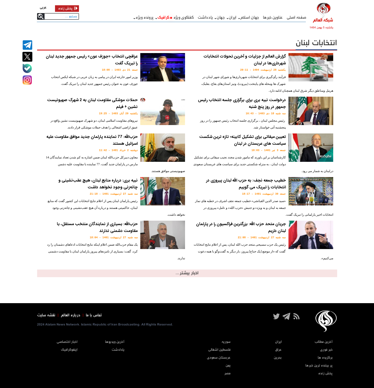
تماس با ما (94, 315)
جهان (221, 17)
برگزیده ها (325, 357)
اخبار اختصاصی (67, 342)
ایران (233, 17)
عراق (278, 350)
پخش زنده (325, 373)
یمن (228, 365)
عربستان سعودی (219, 357)
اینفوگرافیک (69, 350)
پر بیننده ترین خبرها (319, 365)
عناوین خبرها (273, 17)
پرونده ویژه (144, 17)
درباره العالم (70, 315)
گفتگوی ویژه (183, 17)
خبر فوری (326, 350)
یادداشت (205, 17)
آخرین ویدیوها (114, 342)
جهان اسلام (249, 17)
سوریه (226, 342)
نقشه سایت (46, 315)
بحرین (278, 357)
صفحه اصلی (296, 17)
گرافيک (163, 17)
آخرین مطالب (324, 342)
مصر (227, 373)
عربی (43, 7)
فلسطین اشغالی (219, 350)
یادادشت (118, 350)
